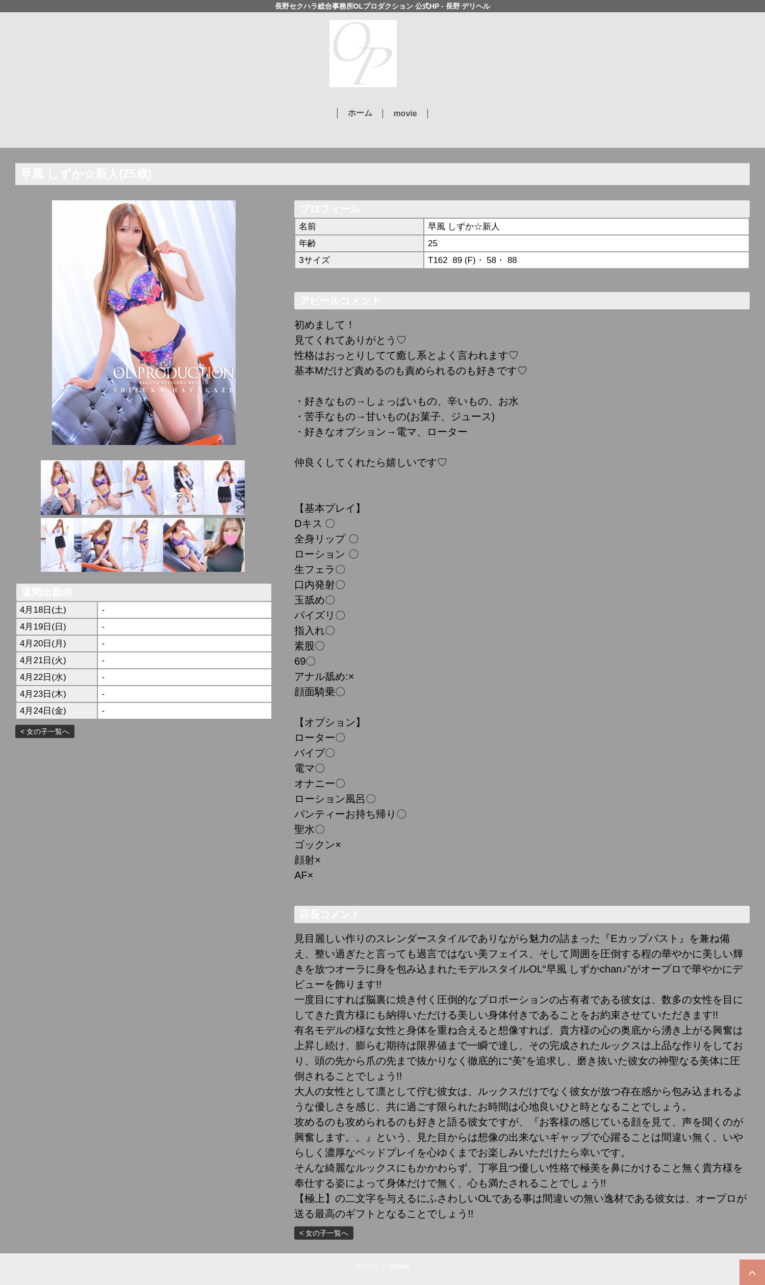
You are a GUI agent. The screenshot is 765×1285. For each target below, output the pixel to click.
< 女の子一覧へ (44, 731)
